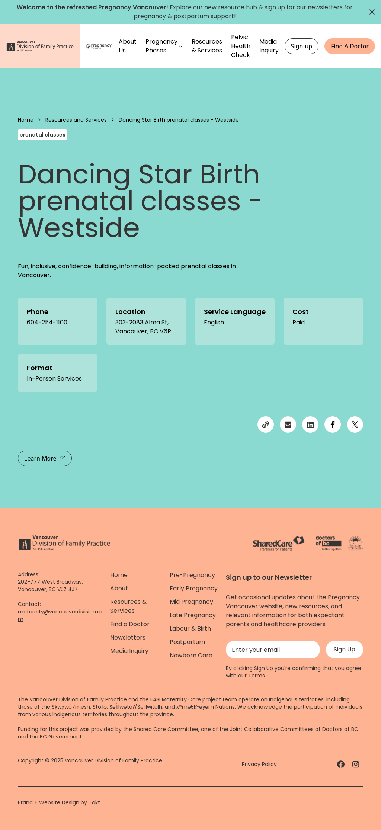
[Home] (99, 46)
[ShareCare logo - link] (279, 543)
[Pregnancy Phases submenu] (181, 46)
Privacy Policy (259, 764)
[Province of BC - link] (355, 543)
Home (25, 120)
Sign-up (302, 46)
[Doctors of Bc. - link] (328, 543)
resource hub (237, 7)
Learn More (44, 458)
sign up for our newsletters (304, 7)
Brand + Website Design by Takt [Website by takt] (59, 802)
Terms (256, 675)
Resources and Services (76, 120)
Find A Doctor (350, 46)
